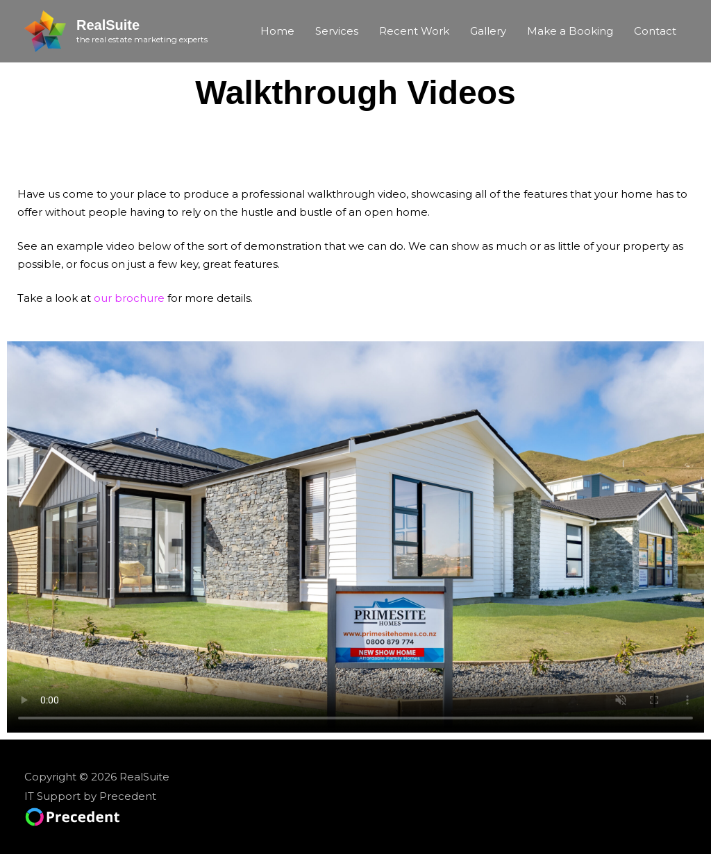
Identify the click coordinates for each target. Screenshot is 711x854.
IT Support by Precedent (90, 796)
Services (336, 30)
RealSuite (108, 25)
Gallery (488, 30)
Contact (655, 30)
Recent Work (414, 30)
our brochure (129, 298)
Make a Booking (570, 30)
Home (277, 30)
